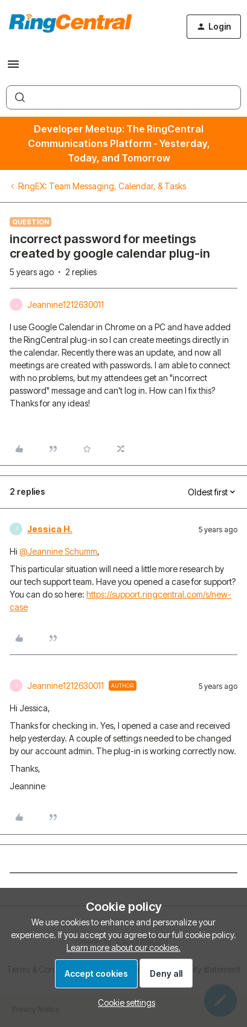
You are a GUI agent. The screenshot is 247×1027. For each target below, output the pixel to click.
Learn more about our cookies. (123, 947)
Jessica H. (49, 529)
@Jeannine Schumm (58, 551)
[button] (13, 68)
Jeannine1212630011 (65, 304)
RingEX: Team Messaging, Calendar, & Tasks (102, 186)
